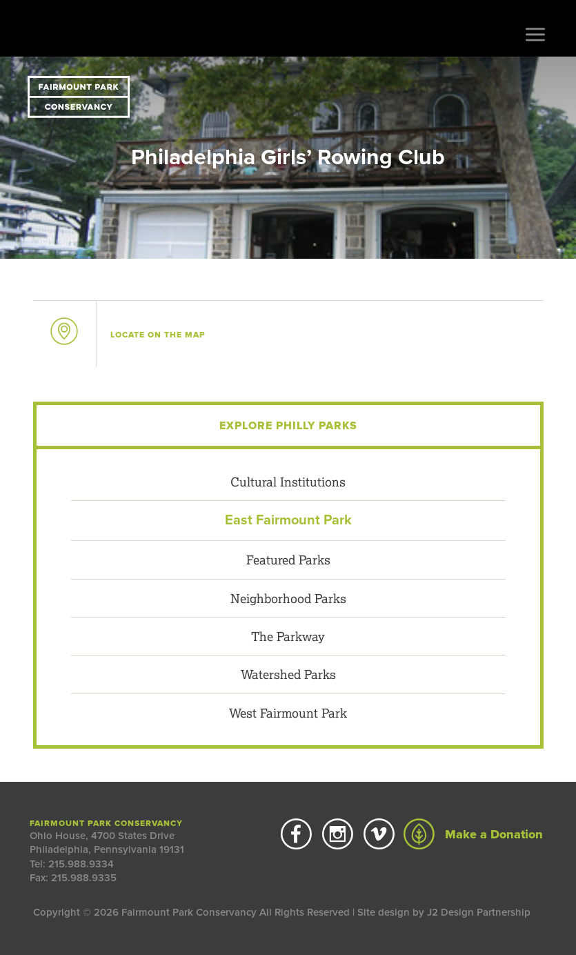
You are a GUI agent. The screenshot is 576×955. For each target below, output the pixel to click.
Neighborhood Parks (288, 598)
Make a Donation (473, 834)
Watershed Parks (288, 674)
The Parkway (288, 636)
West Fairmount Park (288, 712)
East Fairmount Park (288, 520)
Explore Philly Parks (288, 426)
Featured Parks (288, 559)
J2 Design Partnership (478, 912)
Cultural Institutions (288, 481)
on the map (158, 334)
